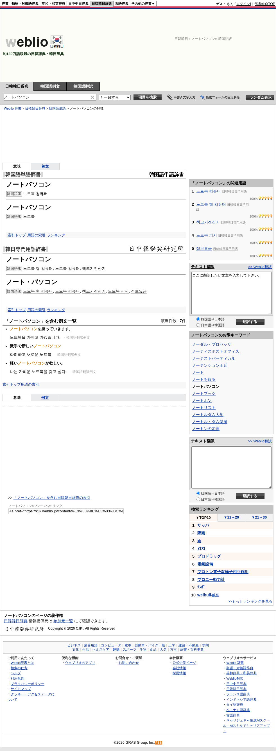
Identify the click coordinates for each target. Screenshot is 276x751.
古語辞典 (121, 3)
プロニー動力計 (211, 579)
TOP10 (203, 517)
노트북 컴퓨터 (35, 193)
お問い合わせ (129, 662)
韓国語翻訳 (83, 86)
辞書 (5, 3)
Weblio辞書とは (22, 662)
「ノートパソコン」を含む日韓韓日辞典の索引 (51, 498)
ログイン (243, 4)
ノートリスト (204, 407)
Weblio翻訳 (234, 678)
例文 (45, 166)
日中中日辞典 (78, 3)
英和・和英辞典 (53, 3)
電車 (128, 645)
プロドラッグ (209, 556)
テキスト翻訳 (202, 266)
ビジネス (74, 645)
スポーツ (129, 649)
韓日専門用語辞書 (25, 249)
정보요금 (139, 291)
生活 (85, 649)
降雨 (201, 533)
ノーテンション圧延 (209, 365)
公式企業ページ (184, 662)
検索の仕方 (19, 668)
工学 (171, 645)
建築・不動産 (188, 645)
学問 (205, 645)
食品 (153, 649)
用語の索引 (36, 235)
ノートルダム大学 (207, 414)
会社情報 (179, 668)
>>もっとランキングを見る (250, 601)
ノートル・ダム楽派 (209, 421)
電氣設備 (205, 564)
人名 (163, 649)
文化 (75, 649)
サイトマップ (21, 689)
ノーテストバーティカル (213, 358)
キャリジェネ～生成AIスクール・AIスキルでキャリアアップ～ (246, 725)
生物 (143, 649)
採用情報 (179, 673)
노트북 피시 (118, 291)
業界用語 (91, 645)
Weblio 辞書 (12, 108)
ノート (198, 372)
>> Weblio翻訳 (260, 267)
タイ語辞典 (234, 704)
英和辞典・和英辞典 (241, 673)
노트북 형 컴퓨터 (38, 268)
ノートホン (202, 400)
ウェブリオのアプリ (80, 662)
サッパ (203, 525)
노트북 (29, 216)
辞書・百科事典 (192, 649)
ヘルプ (16, 673)
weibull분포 (208, 595)
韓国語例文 (50, 86)
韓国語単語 (57, 108)
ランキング (56, 235)
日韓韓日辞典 (102, 3)
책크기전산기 (94, 268)
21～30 (259, 517)
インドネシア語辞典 (241, 699)
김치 (201, 548)
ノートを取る (204, 379)
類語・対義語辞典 (25, 3)
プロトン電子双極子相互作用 (222, 571)
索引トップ (17, 235)
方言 (173, 649)
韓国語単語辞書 (23, 174)
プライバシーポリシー (27, 684)
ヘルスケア (100, 649)
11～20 (231, 517)
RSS (158, 742)
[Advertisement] (236, 45)
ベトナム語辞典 (238, 710)
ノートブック (204, 393)
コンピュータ (111, 645)
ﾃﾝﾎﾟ (201, 587)
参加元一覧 (63, 621)
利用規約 (17, 678)
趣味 (116, 649)
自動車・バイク (146, 645)
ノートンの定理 (206, 428)
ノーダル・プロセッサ (211, 344)
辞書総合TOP (265, 4)
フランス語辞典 (238, 694)
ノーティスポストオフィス (215, 351)
